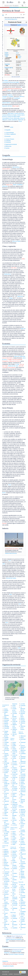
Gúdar (22, 839)
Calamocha (20, 296)
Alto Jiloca (13, 267)
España (19, 25)
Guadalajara (17, 98)
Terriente (22, 783)
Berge (13, 860)
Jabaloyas (23, 756)
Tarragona (4, 96)
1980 (19, 648)
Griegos (22, 751)
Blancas (6, 862)
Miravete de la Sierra (22, 715)
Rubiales (22, 780)
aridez (23, 258)
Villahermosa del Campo (14, 731)
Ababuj (6, 709)
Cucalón (6, 878)
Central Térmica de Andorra (11, 548)
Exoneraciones (17, 974)
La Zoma (14, 825)
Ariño (13, 836)
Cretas (22, 891)
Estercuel (14, 841)
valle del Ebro (15, 167)
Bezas (22, 737)
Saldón (22, 782)
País (7, 56)
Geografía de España (8, 966)
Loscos (6, 892)
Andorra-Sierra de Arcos (11, 553)
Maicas (14, 782)
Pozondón (23, 775)
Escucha (14, 763)
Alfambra (6, 718)
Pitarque (22, 719)
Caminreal (6, 872)
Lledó (21, 900)
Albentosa (23, 811)
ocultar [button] (11, 127)
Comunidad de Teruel (7, 118)
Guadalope (19, 184)
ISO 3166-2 (7, 74)
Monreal (4, 523)
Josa (13, 780)
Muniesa (14, 793)
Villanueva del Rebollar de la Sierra (14, 815)
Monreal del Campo (11, 578)
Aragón (19, 57)
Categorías (5, 961)
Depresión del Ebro (7, 106)
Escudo (22, 34)
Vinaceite (6, 843)
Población (7, 67)
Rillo (5, 779)
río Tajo (17, 364)
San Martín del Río (6, 924)
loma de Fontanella (17, 359)
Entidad (7, 54)
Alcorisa (14, 854)
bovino (4, 492)
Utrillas (14, 810)
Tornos (14, 707)
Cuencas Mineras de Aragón (9, 115)
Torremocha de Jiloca (6, 795)
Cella (5, 740)
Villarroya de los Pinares (22, 727)
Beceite (22, 887)
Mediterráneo (7, 274)
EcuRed (10, 2)
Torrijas (22, 874)
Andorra (14, 834)
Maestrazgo (17, 118)
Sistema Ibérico (6, 102)
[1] (21, 86)
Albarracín (23, 736)
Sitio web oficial (15, 76)
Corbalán (6, 742)
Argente (6, 725)
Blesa (13, 747)
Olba (21, 857)
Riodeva (6, 780)
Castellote (14, 927)
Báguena (6, 852)
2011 (11, 67)
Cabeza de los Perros (14, 361)
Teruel (17, 52)
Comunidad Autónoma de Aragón (10, 82)
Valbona (22, 876)
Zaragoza (9, 94)
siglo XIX (23, 328)
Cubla (5, 744)
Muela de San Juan (13, 365)
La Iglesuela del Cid (22, 708)
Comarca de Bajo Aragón (13, 116)
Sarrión (22, 873)
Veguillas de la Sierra (6, 806)
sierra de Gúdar (16, 241)
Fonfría (6, 883)
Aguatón (6, 710)
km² (20, 65)
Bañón (5, 854)
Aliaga (10, 298)
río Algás (9, 359)
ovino (9, 484)
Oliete (13, 844)
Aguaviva (14, 851)
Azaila (5, 825)
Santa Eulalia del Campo (6, 783)
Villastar (6, 812)
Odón (5, 905)
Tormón (6, 788)
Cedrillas (6, 737)
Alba (5, 717)
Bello (5, 860)
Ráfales (22, 913)
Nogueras (6, 903)
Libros (5, 759)
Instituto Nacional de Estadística (14, 939)
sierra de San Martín (7, 358)
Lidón (5, 761)
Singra (14, 705)
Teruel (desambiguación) (11, 19)
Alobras (6, 721)
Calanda (14, 862)
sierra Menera (11, 367)
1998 (3, 563)
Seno (13, 900)
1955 (10, 594)
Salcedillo (14, 802)
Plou (13, 801)
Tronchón (22, 721)
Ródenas (22, 777)
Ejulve (13, 839)
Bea (5, 859)
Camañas (6, 726)
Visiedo (6, 815)
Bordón (14, 916)
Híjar (5, 828)
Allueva (6, 849)
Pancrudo (6, 769)
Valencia (21, 96)
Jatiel (5, 830)
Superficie (7, 64)
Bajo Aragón (16, 106)
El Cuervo (6, 745)
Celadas (6, 739)
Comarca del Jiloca (19, 113)
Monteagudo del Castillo (6, 764)
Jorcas (5, 758)
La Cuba (22, 703)
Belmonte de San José (14, 857)
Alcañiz (14, 852)
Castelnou (6, 827)
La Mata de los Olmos (14, 889)
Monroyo (22, 903)
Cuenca (4, 98)
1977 (10, 560)
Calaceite (22, 889)
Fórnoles (22, 892)
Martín (14, 184)
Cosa (5, 876)
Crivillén (14, 838)
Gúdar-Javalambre (12, 119)
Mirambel (22, 711)
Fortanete (22, 705)
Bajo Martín (11, 113)
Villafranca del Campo (14, 726)
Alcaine (14, 742)
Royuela (22, 779)
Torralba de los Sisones (14, 710)
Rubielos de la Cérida (6, 919)
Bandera (10, 33)
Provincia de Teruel (17, 949)
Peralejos (6, 771)
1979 (6, 622)
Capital (6, 52)
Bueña (5, 864)
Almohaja (6, 720)
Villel (5, 813)
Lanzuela (6, 891)
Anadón (14, 745)
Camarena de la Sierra (22, 825)
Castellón (11, 96)
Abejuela (22, 809)
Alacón (14, 831)
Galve (5, 756)
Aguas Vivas (9, 184)
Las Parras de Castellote (14, 897)
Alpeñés (6, 723)
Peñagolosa (5, 361)
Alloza (13, 833)
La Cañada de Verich (14, 865)
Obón (13, 794)
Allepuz (14, 915)
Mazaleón (22, 902)
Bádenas (6, 851)
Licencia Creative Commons (16, 954)
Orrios (5, 767)
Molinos (22, 718)
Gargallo (14, 842)
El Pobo (6, 777)
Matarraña (20, 119)
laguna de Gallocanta (19, 356)
